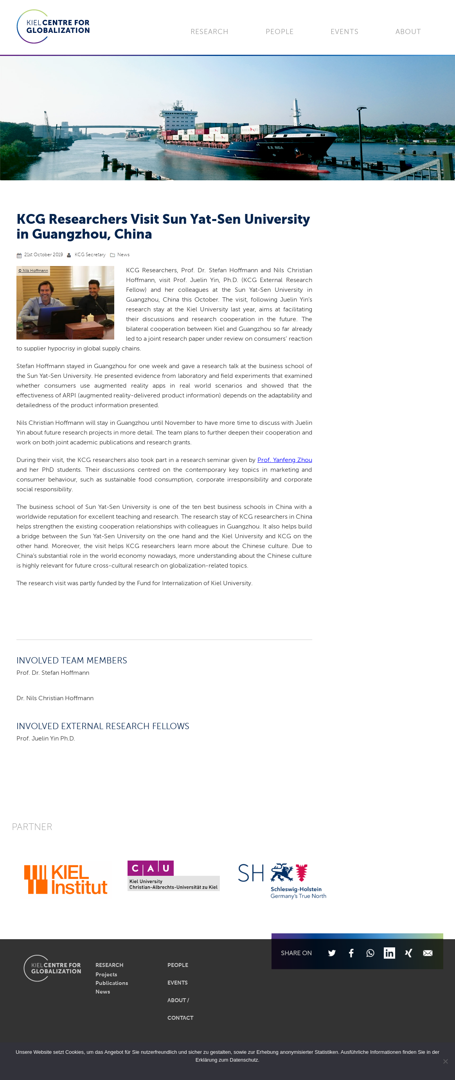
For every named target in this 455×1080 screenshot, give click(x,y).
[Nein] (445, 1061)
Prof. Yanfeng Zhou (284, 460)
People (280, 32)
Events (345, 32)
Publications (111, 983)
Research (210, 32)
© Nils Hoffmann (33, 271)
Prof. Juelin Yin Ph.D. (45, 739)
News (123, 255)
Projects (106, 975)
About (408, 32)
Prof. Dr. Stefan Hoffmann (52, 673)
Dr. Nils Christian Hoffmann (55, 698)
